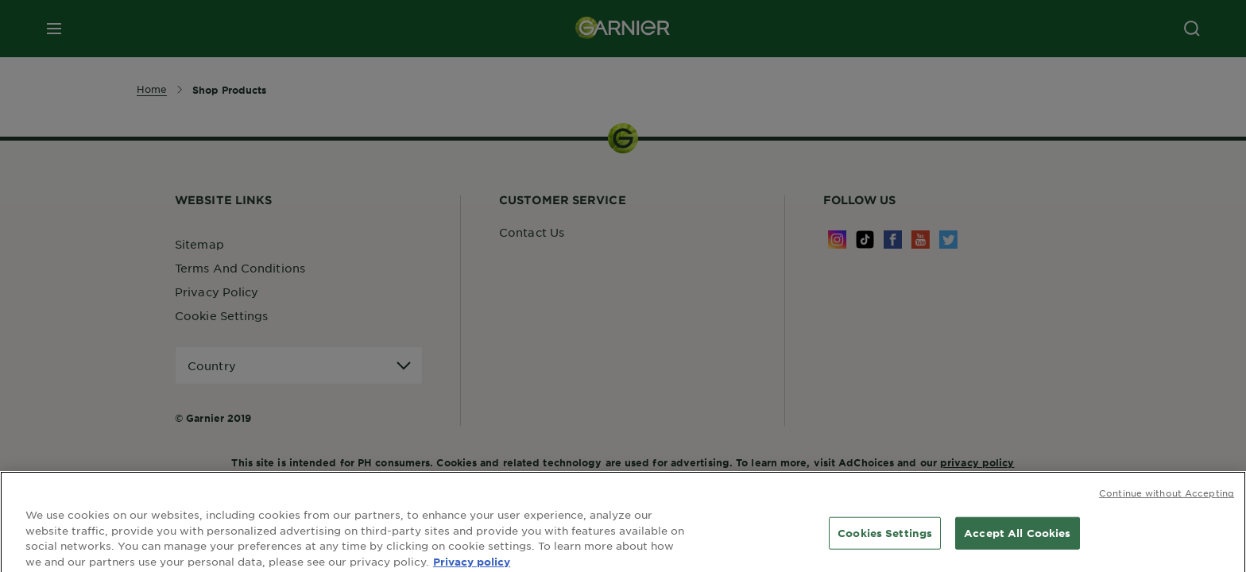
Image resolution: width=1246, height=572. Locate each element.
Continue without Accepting (1166, 498)
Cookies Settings (885, 537)
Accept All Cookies (1017, 537)
